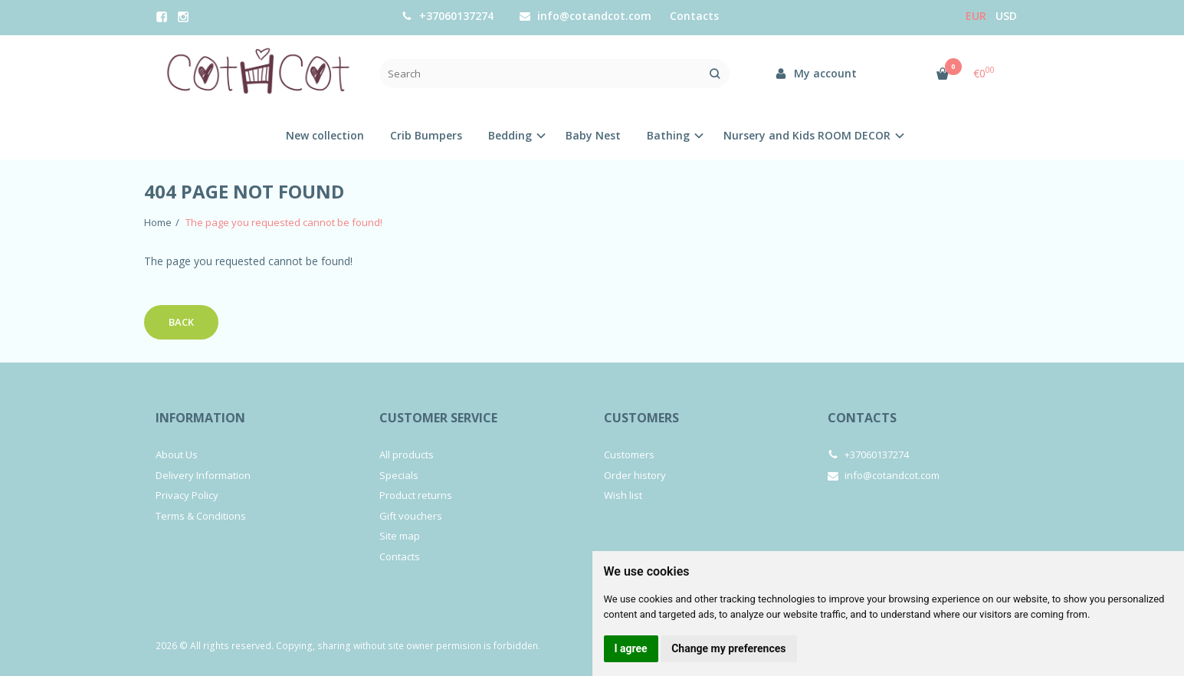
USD (1006, 15)
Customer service (438, 417)
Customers (641, 417)
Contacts (694, 15)
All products (406, 454)
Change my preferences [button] (728, 648)
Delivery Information (203, 475)
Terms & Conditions (201, 516)
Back (181, 322)
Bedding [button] (510, 135)
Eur (976, 15)
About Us (177, 454)
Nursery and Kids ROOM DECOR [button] (806, 135)
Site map (399, 536)
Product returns (415, 495)
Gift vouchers (410, 516)
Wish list (623, 495)
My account (816, 73)
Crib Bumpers (426, 135)
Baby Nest (593, 135)
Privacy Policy (187, 495)
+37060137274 (448, 15)
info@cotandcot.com (585, 15)
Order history (635, 475)
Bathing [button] (668, 135)
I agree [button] (631, 648)
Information (200, 417)
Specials (398, 475)
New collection (325, 135)
